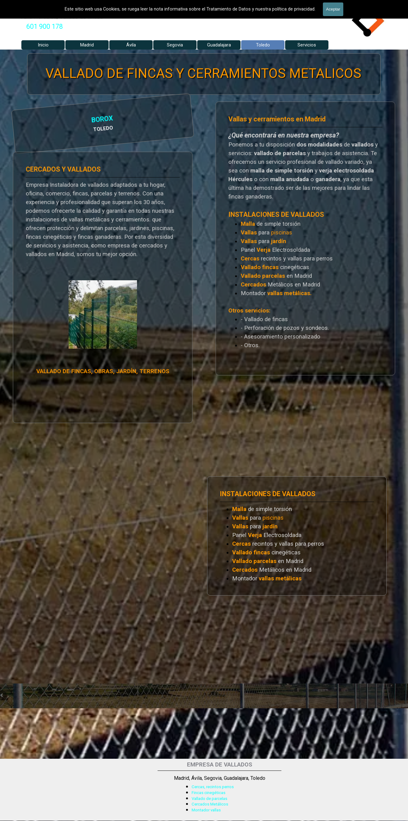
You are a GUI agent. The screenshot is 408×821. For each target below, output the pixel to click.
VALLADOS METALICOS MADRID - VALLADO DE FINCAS (106, 4)
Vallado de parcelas (209, 798)
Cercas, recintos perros (213, 786)
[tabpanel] (44, 27)
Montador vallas (206, 810)
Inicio (43, 45)
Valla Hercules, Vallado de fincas (61, 16)
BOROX (39, 120)
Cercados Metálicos (210, 804)
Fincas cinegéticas (208, 792)
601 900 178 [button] (44, 26)
